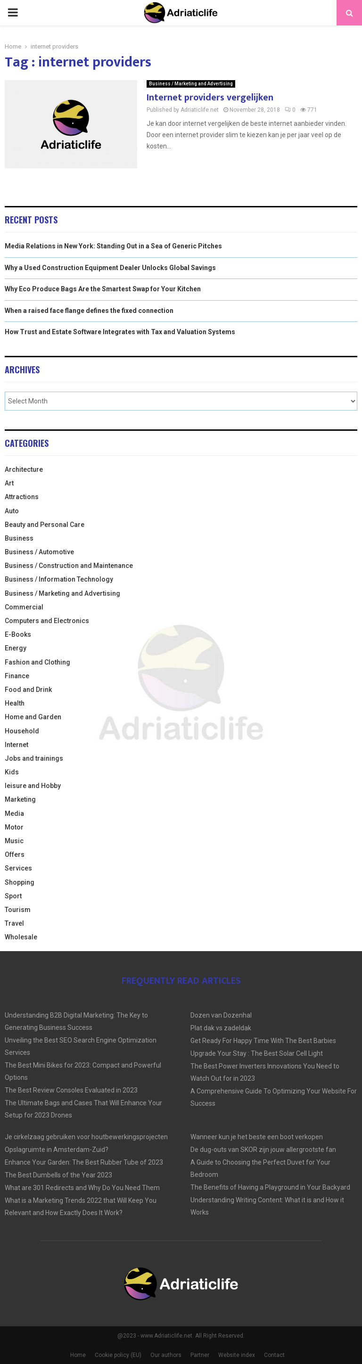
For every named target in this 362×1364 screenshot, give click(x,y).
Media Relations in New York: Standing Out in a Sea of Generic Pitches (113, 246)
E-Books (18, 634)
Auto (12, 511)
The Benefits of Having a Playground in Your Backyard (270, 1187)
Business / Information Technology (59, 579)
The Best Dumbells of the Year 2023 (58, 1175)
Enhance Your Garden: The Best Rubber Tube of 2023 (84, 1162)
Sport (13, 896)
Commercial (24, 607)
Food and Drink (28, 689)
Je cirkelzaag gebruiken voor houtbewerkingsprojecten (86, 1137)
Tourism (18, 909)
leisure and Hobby (33, 785)
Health (15, 703)
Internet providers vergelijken (210, 98)
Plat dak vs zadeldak (220, 1028)
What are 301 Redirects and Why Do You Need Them (82, 1187)
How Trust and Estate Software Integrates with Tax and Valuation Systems (120, 332)
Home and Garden (33, 717)
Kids (12, 772)
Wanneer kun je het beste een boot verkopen (256, 1137)
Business (19, 538)
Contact (274, 1355)
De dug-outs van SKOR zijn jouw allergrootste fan (263, 1149)
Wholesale (21, 937)
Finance (17, 676)
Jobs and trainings (34, 758)
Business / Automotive (39, 552)
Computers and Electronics (47, 620)
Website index (236, 1355)
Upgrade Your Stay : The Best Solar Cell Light (256, 1053)
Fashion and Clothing (37, 662)
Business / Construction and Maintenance (69, 565)
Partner (199, 1355)
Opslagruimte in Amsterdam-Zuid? (56, 1149)
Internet (16, 744)
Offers (15, 854)
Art (9, 483)
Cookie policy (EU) (118, 1355)
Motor (14, 827)
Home (78, 1355)
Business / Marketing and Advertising (191, 83)
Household (22, 731)
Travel (14, 923)
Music (14, 841)
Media (14, 813)
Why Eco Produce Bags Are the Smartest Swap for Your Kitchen (103, 289)
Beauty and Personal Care (44, 524)
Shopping (19, 882)
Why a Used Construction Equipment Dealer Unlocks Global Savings (110, 267)
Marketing (20, 799)
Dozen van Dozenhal (221, 1015)
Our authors (165, 1355)
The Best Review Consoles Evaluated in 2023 (71, 1090)
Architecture (24, 469)
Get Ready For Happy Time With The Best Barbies (263, 1040)
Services (18, 868)
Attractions (22, 497)
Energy (15, 648)
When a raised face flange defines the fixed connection (89, 310)
